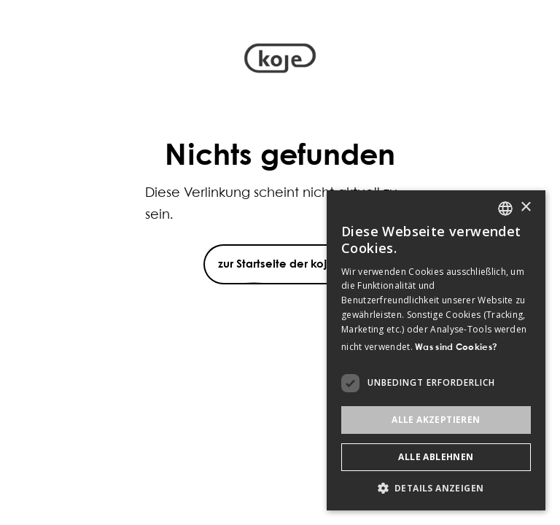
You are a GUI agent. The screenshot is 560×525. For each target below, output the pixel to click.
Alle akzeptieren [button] (436, 419)
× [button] (525, 207)
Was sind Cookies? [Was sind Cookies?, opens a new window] (456, 347)
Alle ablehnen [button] (435, 457)
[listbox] (505, 208)
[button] (436, 488)
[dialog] (436, 350)
